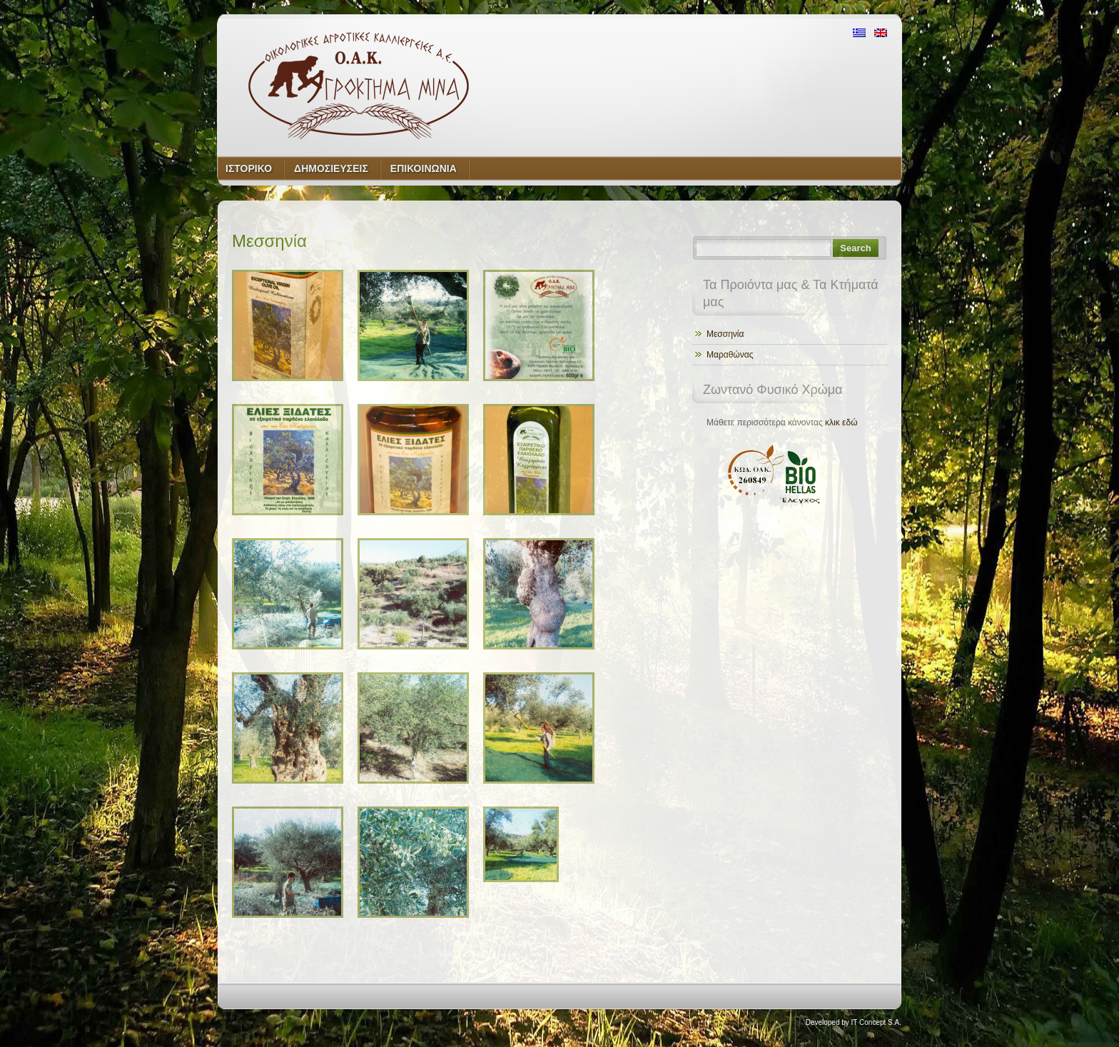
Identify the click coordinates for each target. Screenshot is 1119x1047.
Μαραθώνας (730, 355)
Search (855, 248)
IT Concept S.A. (876, 1022)
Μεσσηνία (725, 334)
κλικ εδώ (841, 423)
